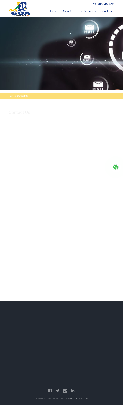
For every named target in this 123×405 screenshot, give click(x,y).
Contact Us (105, 11)
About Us (68, 11)
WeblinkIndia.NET (78, 398)
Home (53, 11)
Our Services (86, 11)
